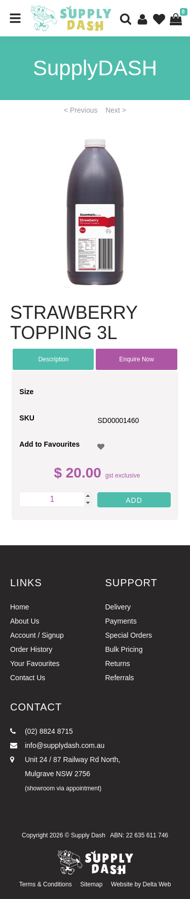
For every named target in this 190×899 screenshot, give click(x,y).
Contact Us (27, 678)
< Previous (81, 110)
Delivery (118, 607)
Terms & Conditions (45, 884)
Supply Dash (88, 835)
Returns (117, 663)
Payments (121, 621)
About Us (25, 621)
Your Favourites (35, 663)
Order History (31, 649)
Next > (115, 110)
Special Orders (129, 635)
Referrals (119, 678)
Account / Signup (37, 635)
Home (19, 607)
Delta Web (157, 884)
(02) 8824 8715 (41, 731)
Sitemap (91, 884)
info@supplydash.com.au (57, 745)
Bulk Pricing (124, 649)
